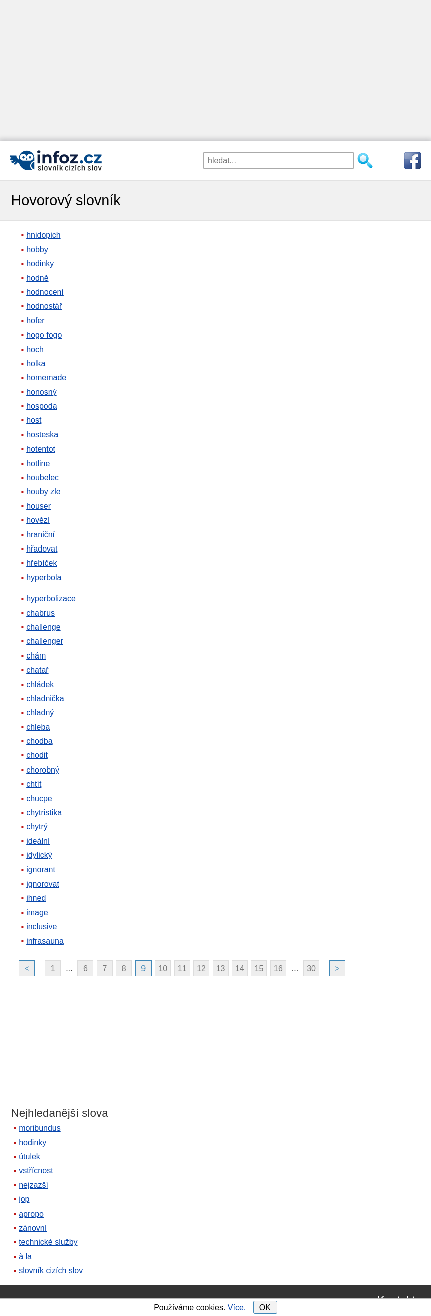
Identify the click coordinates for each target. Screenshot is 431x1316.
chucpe (39, 798)
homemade (46, 377)
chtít (33, 784)
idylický (39, 855)
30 (311, 968)
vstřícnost (36, 1170)
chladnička (45, 698)
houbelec (42, 477)
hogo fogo (44, 335)
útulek (29, 1156)
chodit (37, 755)
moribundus (40, 1128)
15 (259, 968)
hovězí (38, 520)
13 (220, 968)
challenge (43, 627)
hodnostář (44, 306)
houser (38, 506)
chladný (40, 712)
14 (239, 968)
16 (278, 968)
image (37, 912)
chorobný (42, 769)
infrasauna (45, 941)
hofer (35, 320)
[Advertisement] (215, 70)
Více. (237, 1307)
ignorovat (42, 884)
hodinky (40, 263)
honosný (41, 392)
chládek (40, 684)
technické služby (48, 1242)
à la (25, 1256)
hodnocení (45, 292)
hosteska (42, 434)
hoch (35, 349)
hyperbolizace (51, 598)
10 (162, 968)
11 (182, 968)
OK (265, 1307)
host (33, 420)
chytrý (37, 826)
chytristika (44, 812)
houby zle (43, 491)
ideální (38, 841)
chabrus (40, 613)
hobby (37, 249)
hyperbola (43, 577)
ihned (36, 898)
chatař (37, 670)
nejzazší (33, 1185)
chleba (38, 727)
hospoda (41, 406)
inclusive (41, 926)
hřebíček (41, 563)
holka (35, 363)
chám (36, 655)
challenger (44, 641)
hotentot (40, 449)
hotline (38, 463)
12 (201, 968)
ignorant (40, 869)
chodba (39, 741)
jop (24, 1199)
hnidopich (43, 235)
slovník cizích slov (51, 1270)
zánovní (33, 1228)
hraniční (40, 534)
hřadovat (41, 548)
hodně (37, 278)
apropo (31, 1214)
